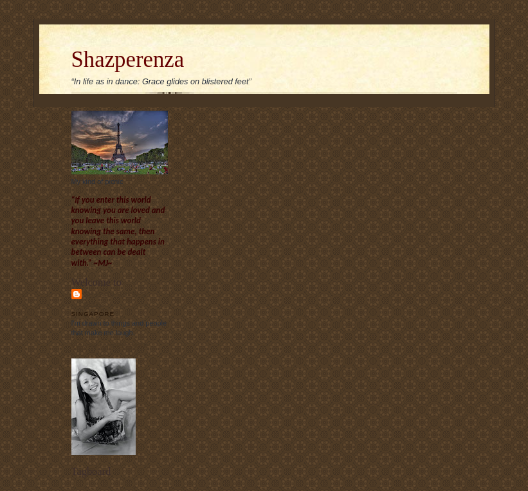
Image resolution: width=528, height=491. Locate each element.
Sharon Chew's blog (115, 298)
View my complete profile (110, 345)
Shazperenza (128, 59)
